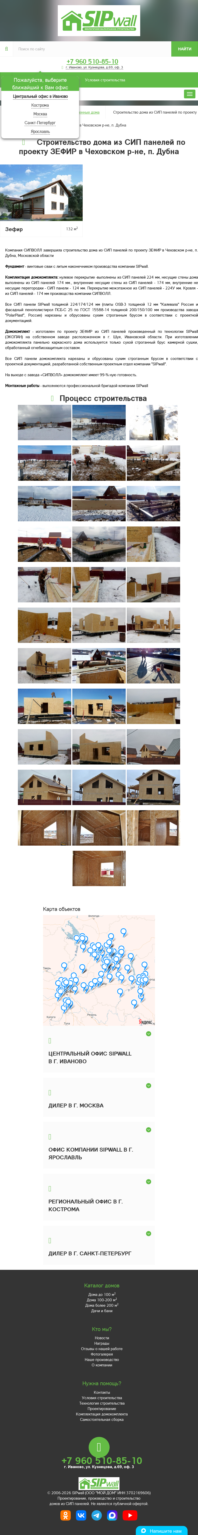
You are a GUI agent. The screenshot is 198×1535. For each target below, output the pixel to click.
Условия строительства (68, 80)
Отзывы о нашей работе (102, 1348)
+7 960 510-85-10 (92, 61)
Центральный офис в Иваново (40, 96)
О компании (102, 1365)
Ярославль (40, 131)
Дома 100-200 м (102, 1299)
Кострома (40, 105)
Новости (102, 1337)
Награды (101, 1343)
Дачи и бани (101, 1310)
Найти (185, 48)
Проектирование (102, 1408)
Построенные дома (83, 112)
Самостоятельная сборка (102, 1419)
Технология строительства (102, 1403)
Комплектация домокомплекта (102, 1414)
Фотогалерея (102, 1354)
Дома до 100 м (102, 1294)
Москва (40, 113)
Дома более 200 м (101, 1305)
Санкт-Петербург (40, 122)
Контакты (102, 1392)
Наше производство (102, 1359)
